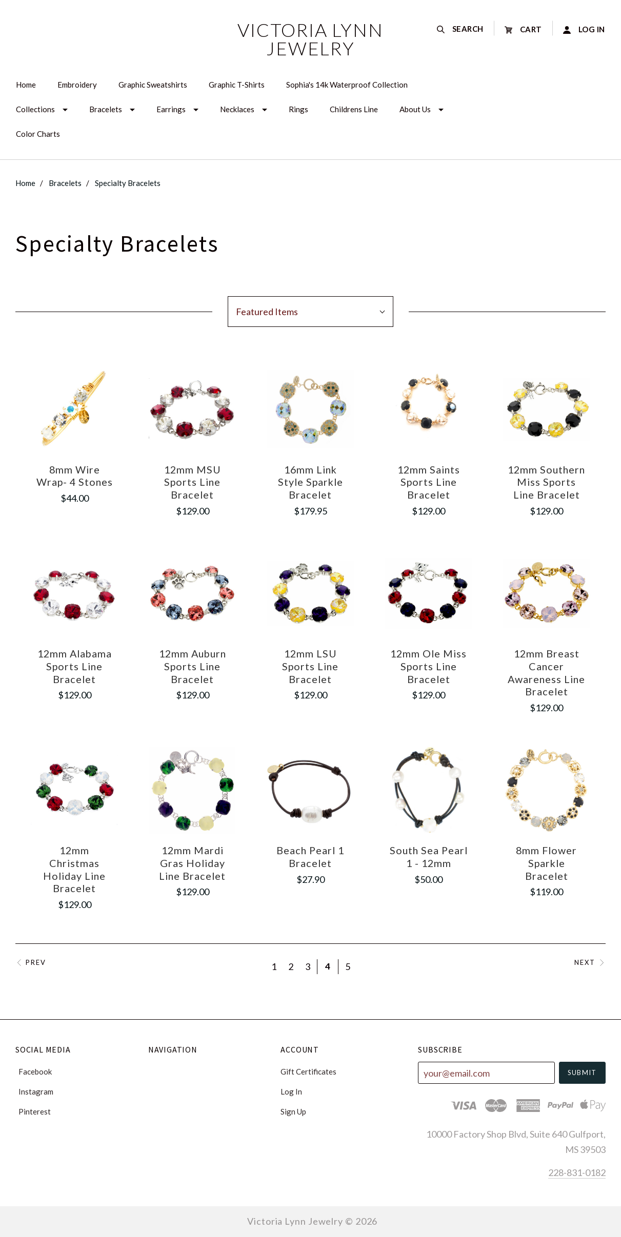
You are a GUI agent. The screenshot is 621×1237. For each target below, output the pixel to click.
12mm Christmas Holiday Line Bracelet (74, 869)
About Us (415, 109)
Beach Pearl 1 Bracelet (310, 856)
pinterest (33, 1111)
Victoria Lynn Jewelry (310, 38)
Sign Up (293, 1111)
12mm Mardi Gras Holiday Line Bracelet (192, 862)
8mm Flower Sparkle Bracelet (546, 862)
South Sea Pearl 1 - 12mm (429, 856)
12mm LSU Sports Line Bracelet (310, 666)
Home (26, 84)
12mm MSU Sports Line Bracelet (192, 482)
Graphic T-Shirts (237, 84)
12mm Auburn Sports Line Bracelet (192, 666)
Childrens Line (354, 109)
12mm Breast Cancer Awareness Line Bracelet (546, 672)
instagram (34, 1091)
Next (590, 962)
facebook (33, 1071)
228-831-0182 (577, 1172)
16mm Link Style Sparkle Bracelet (310, 482)
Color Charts (38, 133)
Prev (30, 962)
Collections (35, 109)
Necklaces (237, 109)
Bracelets (105, 109)
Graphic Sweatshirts (152, 84)
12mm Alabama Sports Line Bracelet (74, 666)
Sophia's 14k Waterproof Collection (347, 84)
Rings (298, 109)
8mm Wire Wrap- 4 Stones (74, 475)
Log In (291, 1091)
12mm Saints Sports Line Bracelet (428, 482)
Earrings (171, 109)
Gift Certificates (308, 1071)
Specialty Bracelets (128, 183)
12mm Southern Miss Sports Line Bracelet (546, 482)
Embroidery (77, 84)
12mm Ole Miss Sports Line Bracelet (428, 666)
